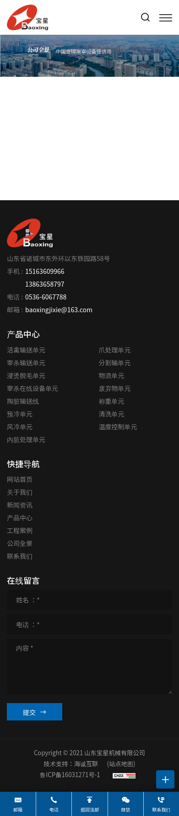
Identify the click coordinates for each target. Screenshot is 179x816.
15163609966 (44, 271)
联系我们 (20, 555)
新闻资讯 (20, 504)
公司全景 (20, 543)
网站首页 (20, 479)
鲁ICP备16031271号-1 (70, 774)
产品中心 (20, 517)
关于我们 (20, 491)
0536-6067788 (45, 296)
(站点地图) (121, 763)
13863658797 (44, 283)
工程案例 (20, 530)
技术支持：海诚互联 (71, 763)
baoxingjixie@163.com (58, 309)
